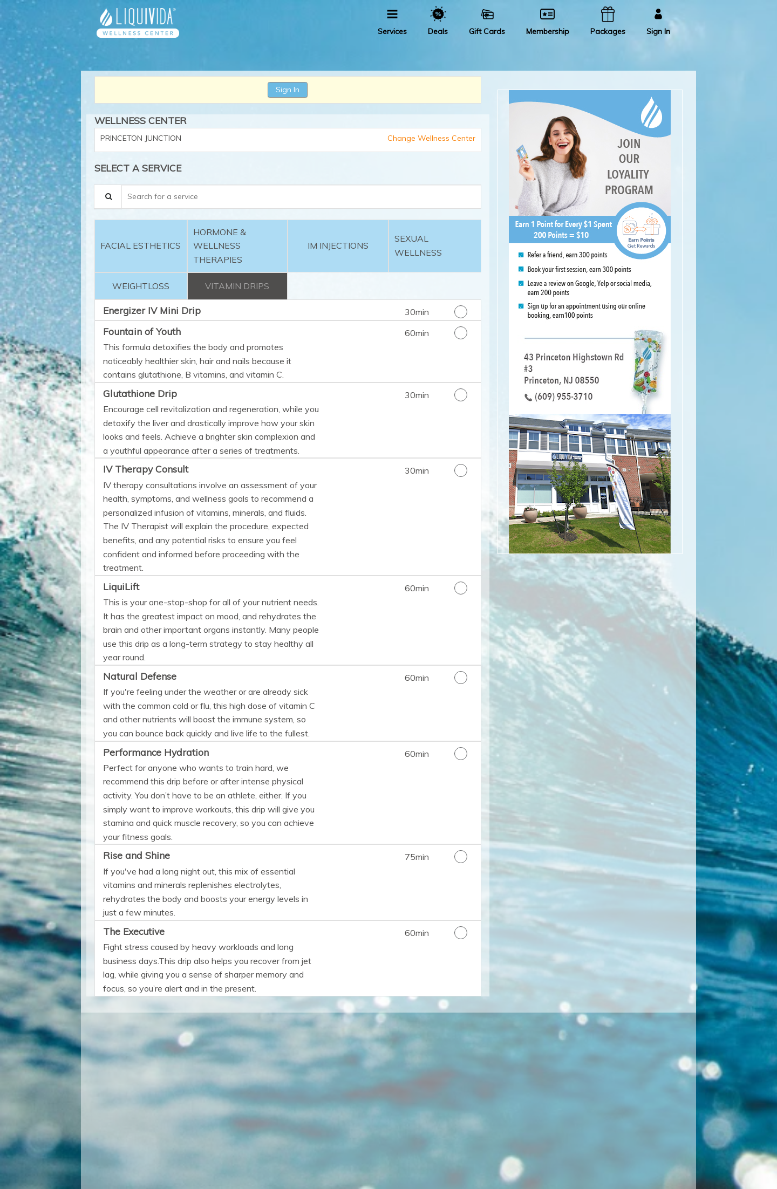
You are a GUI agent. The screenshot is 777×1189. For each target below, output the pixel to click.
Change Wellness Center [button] (430, 138)
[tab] (140, 246)
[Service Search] (108, 196)
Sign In (287, 89)
